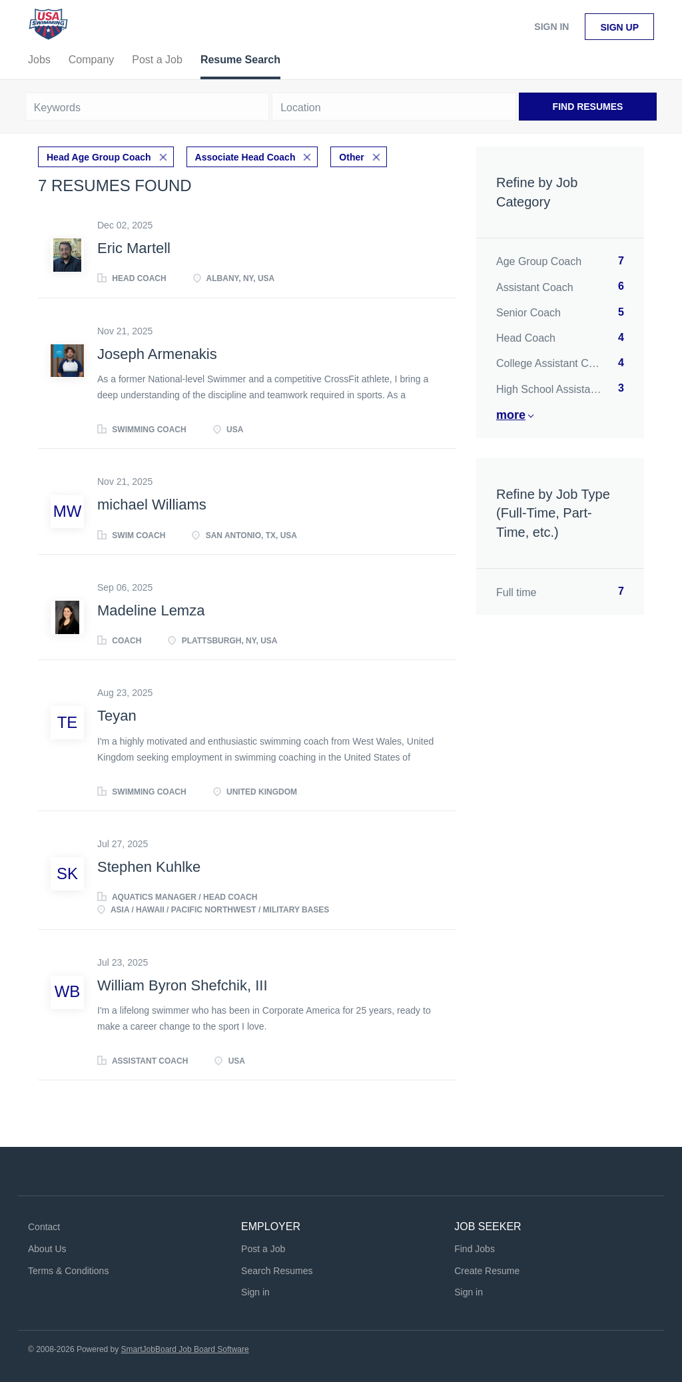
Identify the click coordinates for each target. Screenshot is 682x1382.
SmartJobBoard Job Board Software (185, 1349)
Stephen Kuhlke (148, 867)
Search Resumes (276, 1270)
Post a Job (263, 1248)
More (510, 415)
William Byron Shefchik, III (182, 985)
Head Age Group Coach (99, 157)
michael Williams (151, 504)
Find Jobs (474, 1248)
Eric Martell (133, 248)
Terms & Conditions (68, 1270)
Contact (44, 1226)
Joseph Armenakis (157, 354)
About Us (47, 1248)
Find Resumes (588, 106)
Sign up (619, 27)
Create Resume (486, 1270)
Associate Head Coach (245, 157)
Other (351, 157)
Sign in (551, 26)
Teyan (117, 715)
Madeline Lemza (150, 610)
